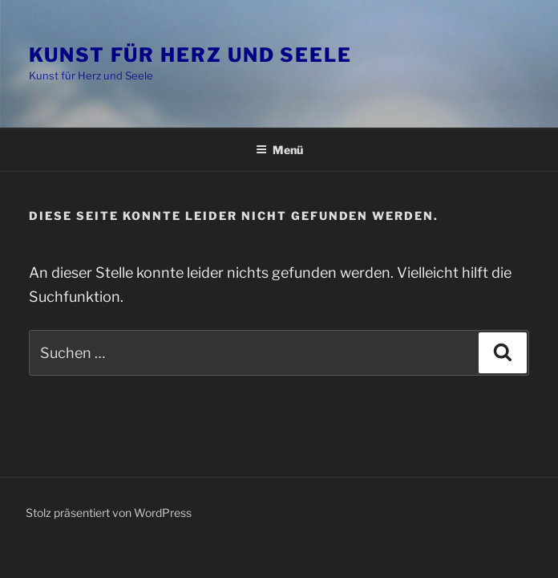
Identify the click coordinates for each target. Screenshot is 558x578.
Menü (279, 150)
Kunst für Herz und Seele (190, 55)
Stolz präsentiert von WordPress (109, 512)
